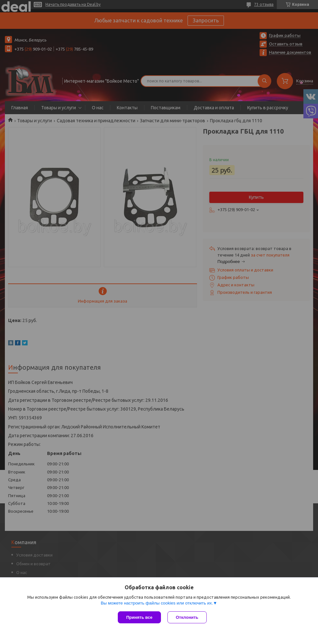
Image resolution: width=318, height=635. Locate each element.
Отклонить (187, 617)
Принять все (139, 617)
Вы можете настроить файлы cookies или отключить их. (157, 603)
